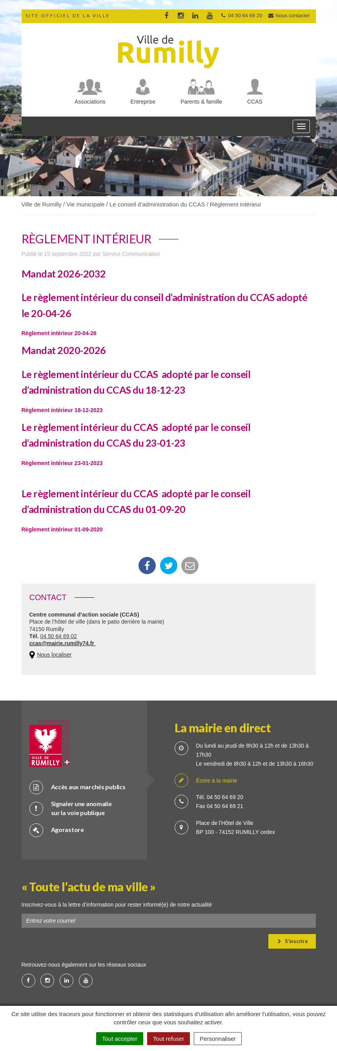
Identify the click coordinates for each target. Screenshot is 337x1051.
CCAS (254, 102)
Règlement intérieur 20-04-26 (59, 333)
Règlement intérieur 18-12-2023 (62, 410)
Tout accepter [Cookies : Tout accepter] (119, 1038)
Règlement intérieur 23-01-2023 (62, 463)
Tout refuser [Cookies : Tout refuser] (168, 1038)
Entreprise (143, 102)
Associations (90, 102)
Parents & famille (201, 102)
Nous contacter (289, 15)
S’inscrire (293, 941)
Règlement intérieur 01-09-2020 (62, 529)
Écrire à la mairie (206, 780)
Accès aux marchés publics (77, 787)
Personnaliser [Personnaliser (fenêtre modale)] (218, 1038)
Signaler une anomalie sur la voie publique (70, 808)
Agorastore (56, 829)
